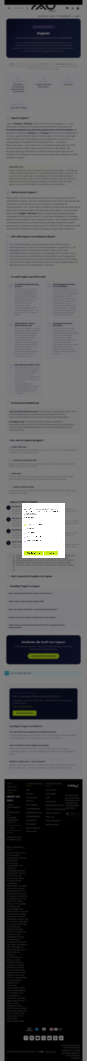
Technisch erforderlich (35, 525)
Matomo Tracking (34, 540)
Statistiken (31, 528)
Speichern (50, 553)
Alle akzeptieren (33, 553)
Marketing (31, 532)
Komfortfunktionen (34, 536)
